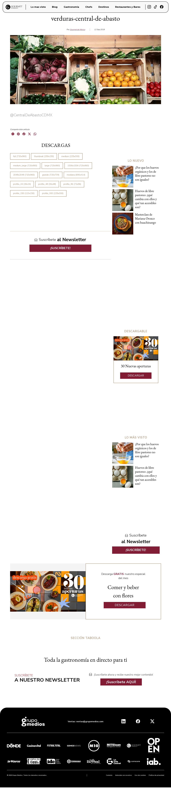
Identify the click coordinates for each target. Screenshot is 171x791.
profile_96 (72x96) (72, 184)
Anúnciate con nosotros (123, 775)
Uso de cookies (140, 775)
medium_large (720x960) (25, 165)
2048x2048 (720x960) (24, 174)
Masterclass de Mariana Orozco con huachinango (145, 218)
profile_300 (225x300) (52, 193)
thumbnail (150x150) (44, 156)
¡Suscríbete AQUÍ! (121, 682)
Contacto (109, 775)
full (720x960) (20, 156)
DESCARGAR (136, 375)
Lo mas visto (38, 7)
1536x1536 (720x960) (78, 165)
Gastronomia (71, 7)
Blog (55, 7)
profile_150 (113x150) (24, 193)
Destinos (103, 7)
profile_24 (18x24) (22, 184)
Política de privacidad (156, 775)
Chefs (88, 7)
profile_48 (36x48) (47, 184)
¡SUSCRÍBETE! (60, 248)
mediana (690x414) (76, 174)
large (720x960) (52, 165)
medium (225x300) (70, 156)
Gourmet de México (77, 29)
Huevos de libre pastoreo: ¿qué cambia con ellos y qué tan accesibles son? (146, 199)
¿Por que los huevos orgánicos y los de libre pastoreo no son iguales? (147, 173)
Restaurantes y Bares (127, 7)
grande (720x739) (50, 174)
